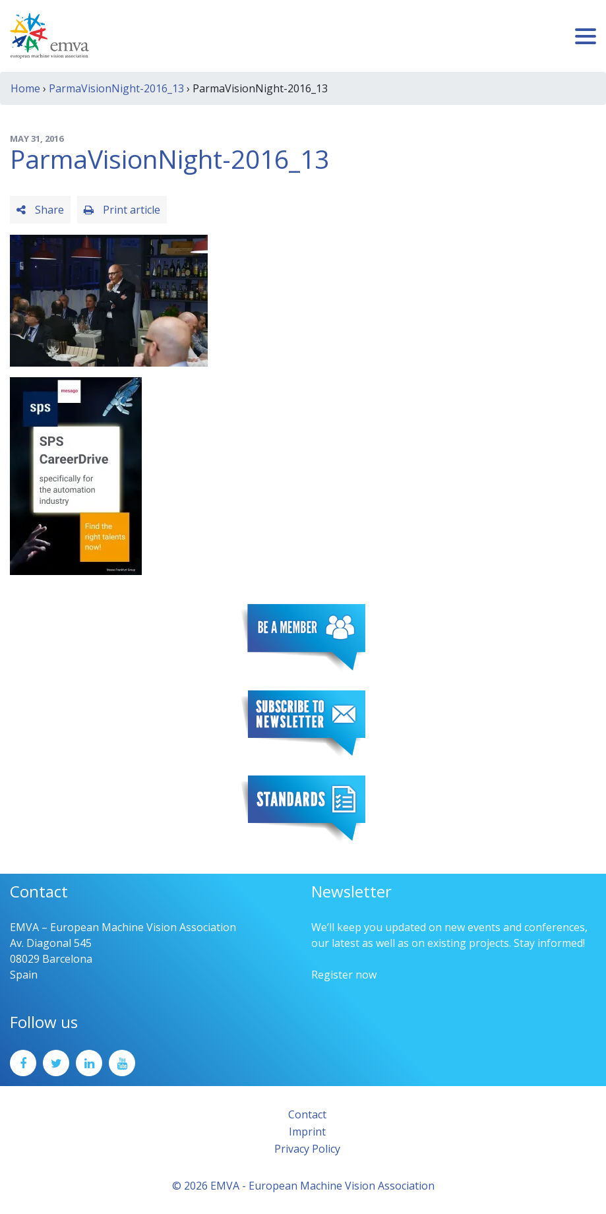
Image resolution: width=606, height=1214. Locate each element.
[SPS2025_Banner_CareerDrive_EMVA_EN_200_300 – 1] (76, 475)
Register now (344, 974)
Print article (122, 209)
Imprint (307, 1131)
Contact (307, 1114)
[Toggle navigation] (585, 36)
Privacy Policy (307, 1148)
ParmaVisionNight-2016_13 (116, 88)
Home (25, 88)
